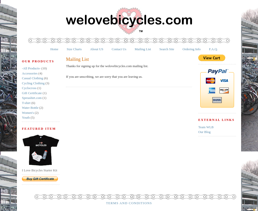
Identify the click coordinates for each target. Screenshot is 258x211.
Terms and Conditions (129, 203)
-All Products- (31, 68)
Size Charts (74, 49)
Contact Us (119, 49)
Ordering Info (192, 49)
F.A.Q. (213, 49)
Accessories (30, 73)
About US (96, 49)
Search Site (166, 49)
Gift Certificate (32, 93)
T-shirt (26, 103)
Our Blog (204, 132)
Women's (28, 113)
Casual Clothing (32, 78)
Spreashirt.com (32, 98)
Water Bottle (30, 108)
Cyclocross (29, 88)
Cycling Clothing (33, 83)
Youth (26, 117)
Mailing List (143, 49)
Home (54, 49)
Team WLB (206, 127)
